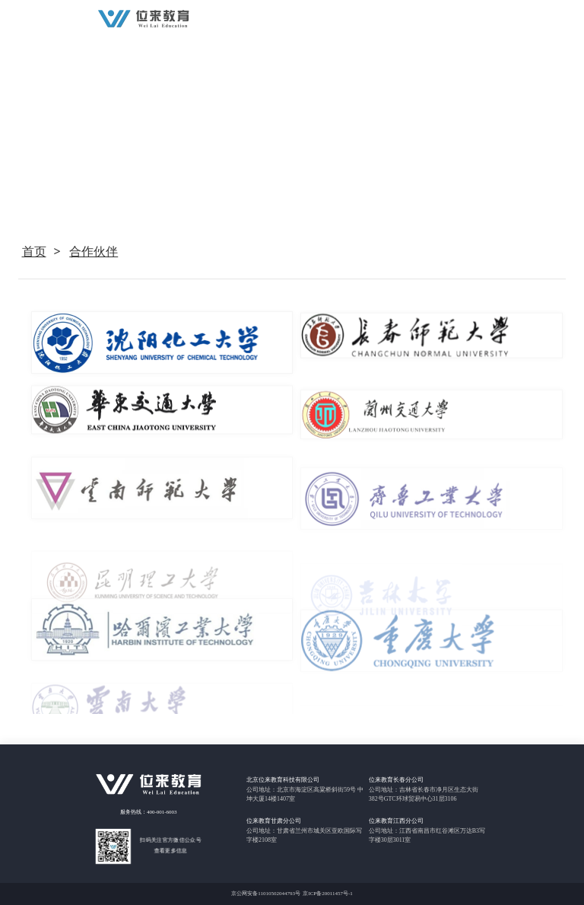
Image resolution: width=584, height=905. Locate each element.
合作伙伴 (93, 251)
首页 (34, 251)
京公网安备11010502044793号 (265, 894)
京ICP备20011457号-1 (327, 894)
